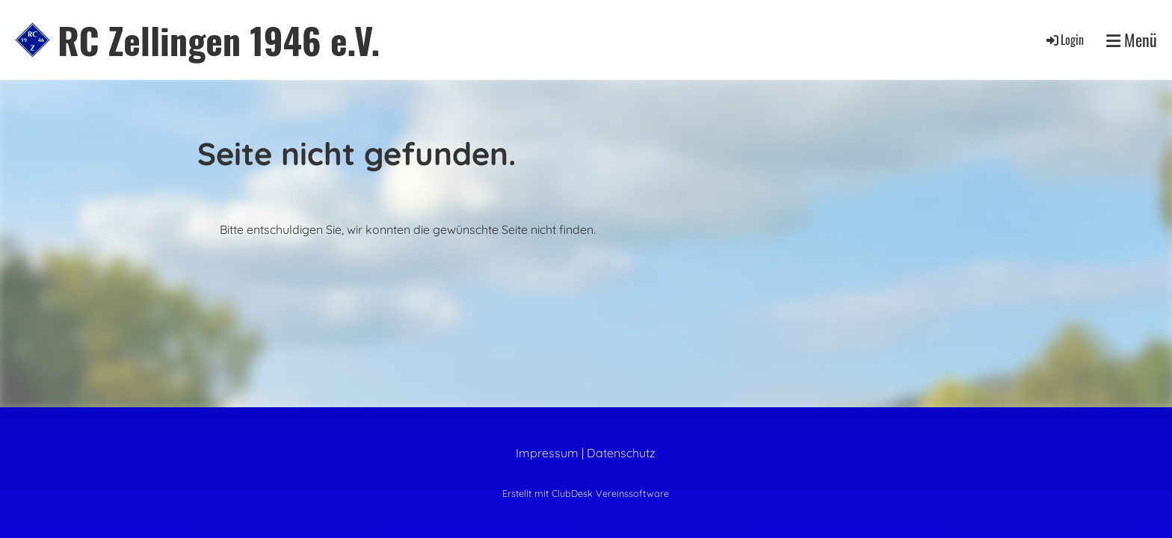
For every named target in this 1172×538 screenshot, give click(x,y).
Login (1064, 40)
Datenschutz (621, 452)
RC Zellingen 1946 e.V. (219, 40)
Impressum (547, 452)
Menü (1131, 40)
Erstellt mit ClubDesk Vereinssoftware (585, 493)
